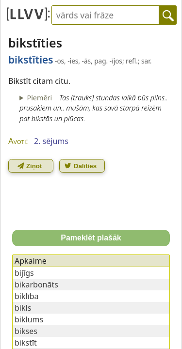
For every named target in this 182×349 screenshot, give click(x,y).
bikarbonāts (36, 284)
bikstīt (26, 342)
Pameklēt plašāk (91, 238)
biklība (27, 296)
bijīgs (24, 273)
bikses (26, 331)
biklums (29, 319)
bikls (23, 307)
